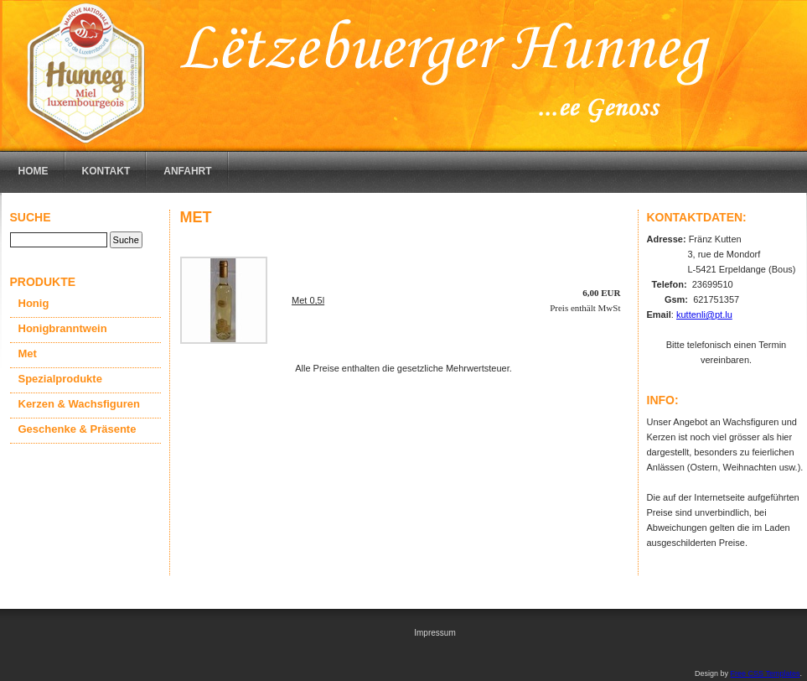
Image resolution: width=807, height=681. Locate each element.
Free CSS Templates (765, 673)
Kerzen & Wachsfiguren (79, 404)
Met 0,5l (308, 300)
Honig (33, 303)
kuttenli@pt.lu (704, 314)
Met (27, 353)
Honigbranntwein (62, 328)
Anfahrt (187, 171)
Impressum (434, 632)
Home (33, 171)
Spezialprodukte (60, 378)
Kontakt (106, 171)
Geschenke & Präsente (77, 429)
